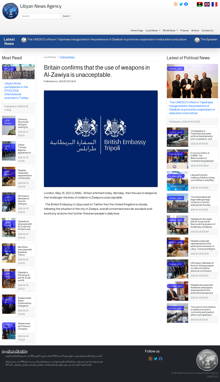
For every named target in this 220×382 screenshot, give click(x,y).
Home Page (137, 30)
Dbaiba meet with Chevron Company (24, 326)
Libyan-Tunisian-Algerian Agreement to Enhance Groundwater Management (24, 153)
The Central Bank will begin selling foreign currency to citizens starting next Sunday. (201, 201)
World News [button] (169, 30)
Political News (67, 57)
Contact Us (207, 30)
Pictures (184, 30)
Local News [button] (152, 30)
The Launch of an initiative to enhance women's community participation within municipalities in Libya (203, 312)
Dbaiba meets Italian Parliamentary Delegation (24, 302)
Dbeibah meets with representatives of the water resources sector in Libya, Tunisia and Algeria (25, 179)
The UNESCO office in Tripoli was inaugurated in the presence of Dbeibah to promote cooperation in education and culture (103, 39)
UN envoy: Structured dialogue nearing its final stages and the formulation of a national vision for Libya (25, 129)
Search (66, 16)
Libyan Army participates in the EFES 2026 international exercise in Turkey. (16, 90)
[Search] (40, 16)
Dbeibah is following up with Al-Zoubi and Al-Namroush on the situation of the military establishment (25, 281)
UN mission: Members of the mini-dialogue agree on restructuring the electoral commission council (24, 206)
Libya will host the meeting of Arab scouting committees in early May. (203, 177)
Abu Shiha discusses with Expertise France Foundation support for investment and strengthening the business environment (25, 260)
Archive (195, 30)
